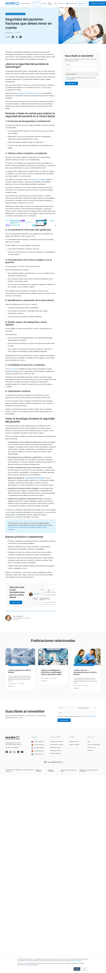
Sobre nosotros (50, 3)
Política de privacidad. (76, 960)
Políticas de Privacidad (38, 771)
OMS (16, 163)
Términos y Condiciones (51, 771)
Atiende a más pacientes (56, 741)
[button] (26, 3)
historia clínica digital (38, 179)
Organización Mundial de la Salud (28, 93)
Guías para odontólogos (94, 744)
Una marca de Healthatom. (12, 747)
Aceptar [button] (77, 969)
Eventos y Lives (92, 747)
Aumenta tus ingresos (55, 750)
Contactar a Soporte (74, 744)
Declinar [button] (85, 969)
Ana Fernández (9, 32)
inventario (15, 369)
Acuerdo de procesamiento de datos (69, 771)
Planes (44, 3)
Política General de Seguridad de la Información (88, 771)
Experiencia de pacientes (56, 744)
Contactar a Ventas (73, 741)
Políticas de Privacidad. (90, 716)
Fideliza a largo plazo (55, 753)
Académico (90, 750)
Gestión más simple (55, 747)
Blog (55, 3)
